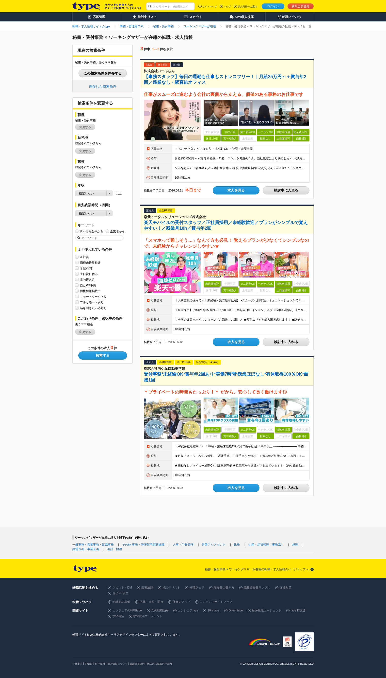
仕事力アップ (181, 602)
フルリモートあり (92, 302)
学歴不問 (86, 268)
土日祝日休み (89, 274)
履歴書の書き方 (224, 587)
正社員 (84, 257)
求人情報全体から (91, 231)
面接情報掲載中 (90, 291)
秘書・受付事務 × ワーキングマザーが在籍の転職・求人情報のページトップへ (257, 569)
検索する (103, 355)
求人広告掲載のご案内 (159, 663)
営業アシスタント (213, 544)
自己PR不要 (88, 285)
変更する (85, 127)
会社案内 (77, 663)
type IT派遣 (298, 610)
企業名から (117, 231)
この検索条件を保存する (103, 73)
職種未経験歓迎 (90, 262)
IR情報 (88, 663)
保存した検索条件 (102, 86)
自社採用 (100, 663)
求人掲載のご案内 (247, 6)
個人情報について (117, 663)
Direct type (236, 610)
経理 (295, 544)
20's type (213, 610)
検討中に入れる (286, 190)
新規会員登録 (300, 6)
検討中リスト (171, 587)
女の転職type (160, 610)
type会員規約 (137, 663)
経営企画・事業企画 (85, 549)
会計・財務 (114, 549)
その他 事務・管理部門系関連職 (143, 544)
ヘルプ (227, 6)
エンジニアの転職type (127, 610)
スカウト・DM (122, 587)
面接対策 (285, 587)
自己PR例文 (121, 593)
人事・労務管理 (183, 544)
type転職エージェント (266, 610)
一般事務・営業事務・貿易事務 (93, 544)
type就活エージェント (148, 616)
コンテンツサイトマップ (216, 602)
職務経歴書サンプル (257, 587)
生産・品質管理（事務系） (266, 544)
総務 (237, 544)
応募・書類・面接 (151, 602)
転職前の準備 (121, 602)
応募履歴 (147, 587)
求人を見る (236, 190)
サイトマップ (209, 6)
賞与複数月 (87, 279)
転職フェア (197, 587)
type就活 (118, 616)
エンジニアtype (188, 610)
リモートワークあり (93, 296)
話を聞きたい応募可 (93, 308)
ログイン (273, 6)
